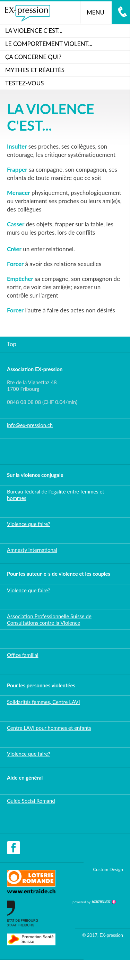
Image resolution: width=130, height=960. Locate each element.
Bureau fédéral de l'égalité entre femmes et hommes (55, 494)
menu (98, 12)
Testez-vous (24, 83)
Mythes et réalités (34, 70)
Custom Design (108, 869)
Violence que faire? (28, 524)
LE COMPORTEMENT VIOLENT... (48, 43)
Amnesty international (32, 550)
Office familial (22, 655)
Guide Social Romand (31, 801)
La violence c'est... (33, 30)
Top (11, 344)
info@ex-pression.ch (30, 425)
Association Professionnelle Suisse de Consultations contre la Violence (49, 619)
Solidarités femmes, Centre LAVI (43, 702)
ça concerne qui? (33, 56)
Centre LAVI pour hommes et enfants (49, 728)
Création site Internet (94, 902)
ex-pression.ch (27, 13)
